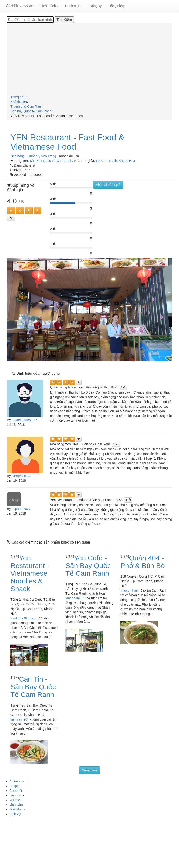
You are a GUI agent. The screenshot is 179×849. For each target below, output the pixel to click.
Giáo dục (16, 809)
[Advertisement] (89, 59)
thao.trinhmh (129, 590)
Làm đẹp (15, 795)
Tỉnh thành (49, 6)
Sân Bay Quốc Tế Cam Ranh (51, 161)
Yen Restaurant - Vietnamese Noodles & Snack (29, 573)
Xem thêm (89, 770)
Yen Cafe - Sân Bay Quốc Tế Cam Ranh (88, 565)
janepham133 (21, 476)
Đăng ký (96, 6)
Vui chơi (15, 800)
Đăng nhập (117, 6)
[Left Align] (11, 210)
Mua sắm (16, 804)
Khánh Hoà (127, 161)
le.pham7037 (21, 509)
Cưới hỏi (15, 790)
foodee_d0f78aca (23, 618)
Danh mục (74, 6)
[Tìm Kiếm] (64, 19)
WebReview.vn (19, 6)
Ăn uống (15, 781)
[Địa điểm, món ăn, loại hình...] (30, 19)
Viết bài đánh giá (108, 185)
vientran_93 (19, 719)
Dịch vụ (15, 814)
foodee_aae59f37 (24, 420)
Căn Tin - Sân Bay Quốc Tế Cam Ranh (33, 686)
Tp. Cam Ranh (106, 161)
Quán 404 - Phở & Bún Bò (142, 561)
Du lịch (14, 786)
